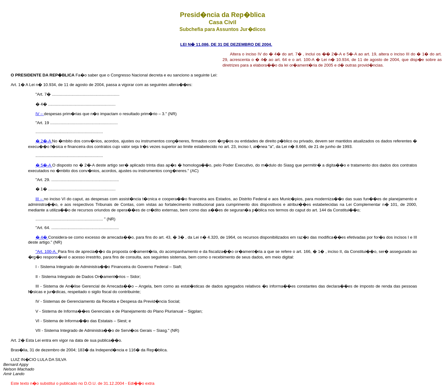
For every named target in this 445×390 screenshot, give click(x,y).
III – (40, 199)
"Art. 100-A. (47, 251)
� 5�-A (44, 165)
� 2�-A (44, 141)
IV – (40, 113)
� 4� (42, 237)
